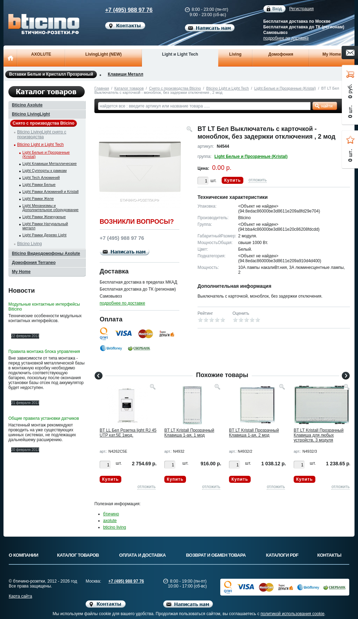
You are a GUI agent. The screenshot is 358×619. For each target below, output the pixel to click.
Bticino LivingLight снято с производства (41, 134)
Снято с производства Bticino (175, 88)
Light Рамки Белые (39, 184)
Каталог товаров (129, 88)
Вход (277, 9)
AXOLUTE (41, 54)
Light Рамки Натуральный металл (45, 226)
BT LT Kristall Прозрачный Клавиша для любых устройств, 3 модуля (319, 435)
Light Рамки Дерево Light (44, 235)
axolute (110, 520)
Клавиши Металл (125, 74)
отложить (258, 180)
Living (235, 54)
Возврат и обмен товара (216, 555)
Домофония (280, 54)
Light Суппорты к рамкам (44, 170)
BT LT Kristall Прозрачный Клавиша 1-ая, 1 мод (189, 433)
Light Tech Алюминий (41, 177)
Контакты (329, 555)
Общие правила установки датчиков (43, 418)
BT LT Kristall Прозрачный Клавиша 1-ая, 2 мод (254, 433)
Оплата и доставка (142, 555)
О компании (23, 555)
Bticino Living (29, 243)
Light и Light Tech (180, 54)
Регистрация (301, 8)
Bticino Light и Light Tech (227, 88)
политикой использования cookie (292, 613)
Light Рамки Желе (38, 198)
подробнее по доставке (286, 38)
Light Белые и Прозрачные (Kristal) (285, 88)
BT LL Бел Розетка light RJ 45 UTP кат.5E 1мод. (128, 433)
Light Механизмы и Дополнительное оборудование (50, 207)
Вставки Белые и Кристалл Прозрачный (51, 74)
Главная (101, 88)
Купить (232, 180)
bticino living (114, 527)
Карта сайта (20, 596)
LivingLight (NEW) (103, 54)
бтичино (111, 514)
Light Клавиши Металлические (49, 163)
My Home (331, 54)
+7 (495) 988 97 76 (122, 10)
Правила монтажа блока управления (44, 351)
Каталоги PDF (282, 555)
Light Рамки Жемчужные (44, 217)
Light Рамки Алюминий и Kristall (50, 191)
